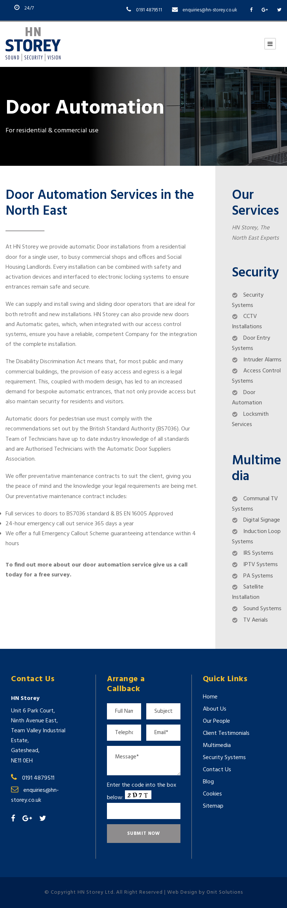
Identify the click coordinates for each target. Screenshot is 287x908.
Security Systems (224, 757)
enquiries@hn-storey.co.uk (210, 10)
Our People (216, 721)
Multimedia (217, 745)
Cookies (212, 794)
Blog (208, 782)
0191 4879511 (149, 10)
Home (210, 697)
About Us (214, 709)
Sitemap (213, 806)
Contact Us (217, 770)
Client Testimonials (226, 733)
